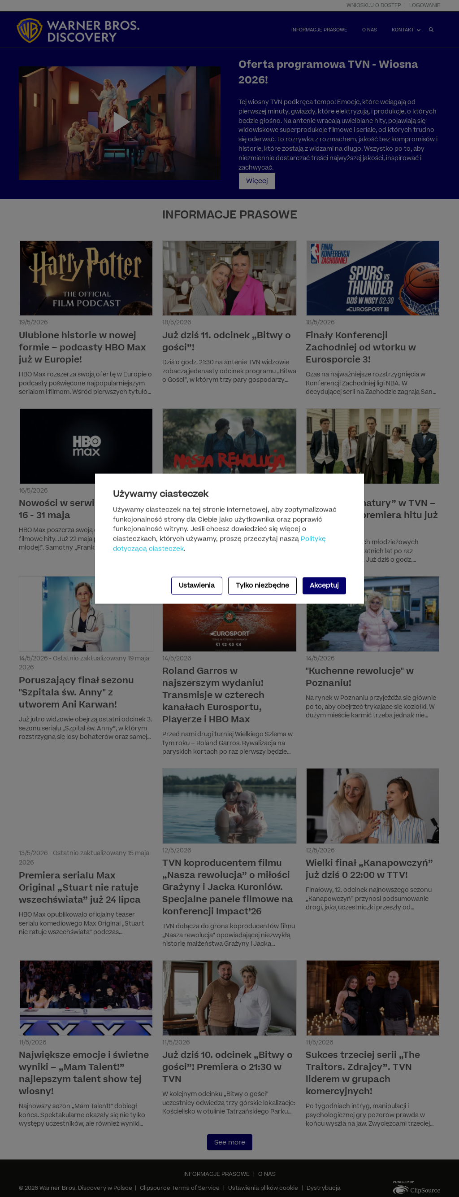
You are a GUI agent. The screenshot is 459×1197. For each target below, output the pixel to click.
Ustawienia (197, 585)
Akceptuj (324, 585)
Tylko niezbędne (262, 585)
